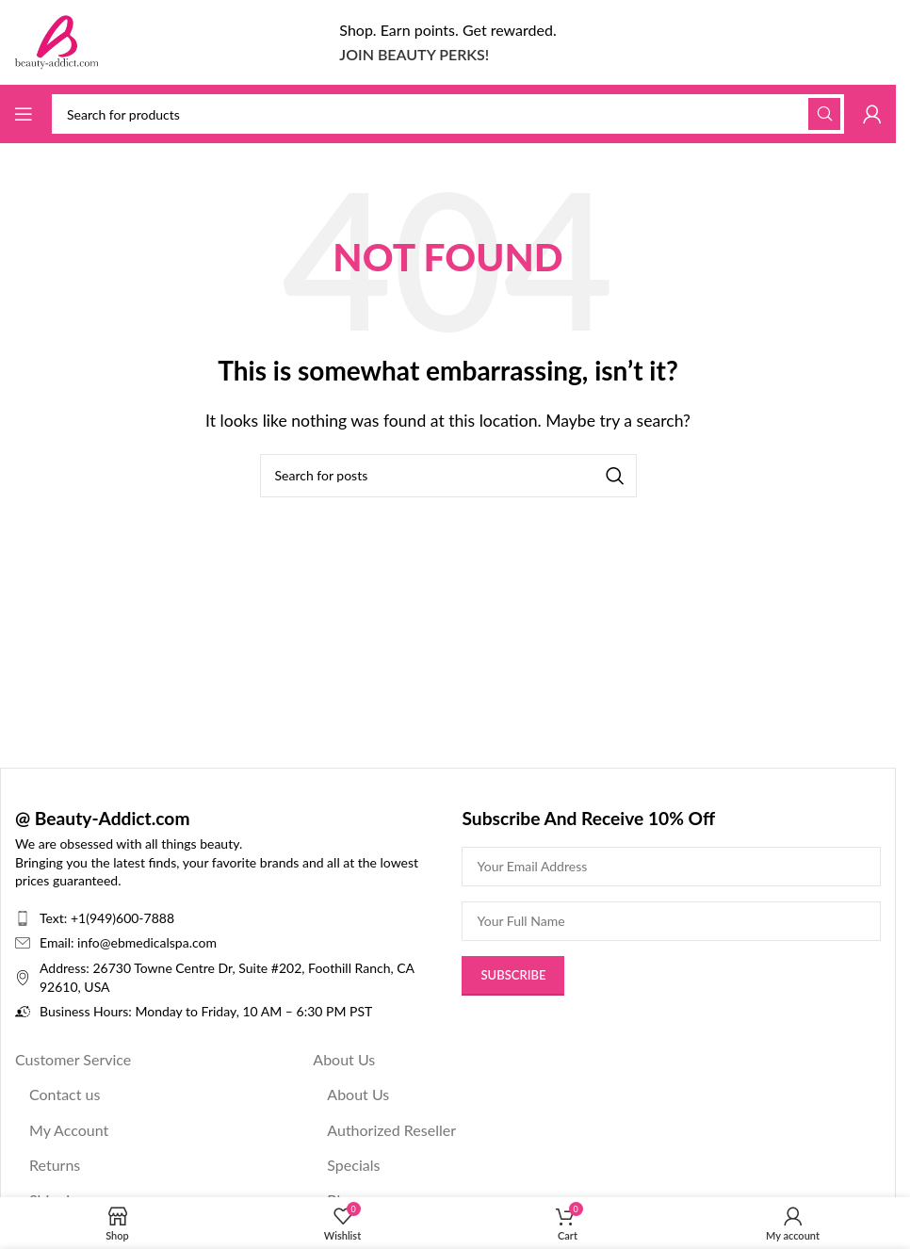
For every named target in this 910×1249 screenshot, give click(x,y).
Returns (54, 1165)
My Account (68, 1130)
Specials (353, 1165)
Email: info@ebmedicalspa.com (128, 942)
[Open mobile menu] (23, 114)
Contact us (64, 1094)
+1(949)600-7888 (122, 918)
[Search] (448, 114)
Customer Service (73, 1059)
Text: (55, 918)
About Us (344, 1059)
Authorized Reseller (391, 1130)
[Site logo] (56, 40)
